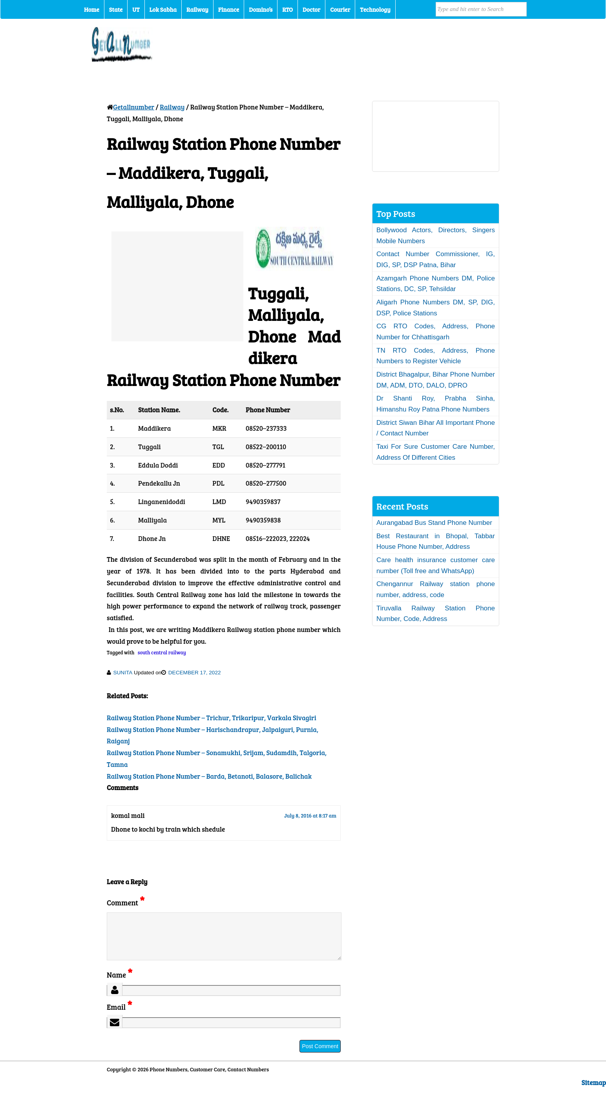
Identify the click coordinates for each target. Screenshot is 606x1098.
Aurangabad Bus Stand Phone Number (434, 522)
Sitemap (594, 1091)
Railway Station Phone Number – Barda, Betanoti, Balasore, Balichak (209, 776)
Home (91, 9)
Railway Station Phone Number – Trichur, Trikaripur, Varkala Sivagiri (211, 717)
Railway (197, 9)
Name (119, 984)
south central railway (162, 652)
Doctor (311, 9)
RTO (287, 9)
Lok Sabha (163, 9)
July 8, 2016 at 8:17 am (310, 815)
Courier (340, 9)
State (115, 9)
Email (119, 1016)
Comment (125, 902)
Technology (375, 9)
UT (135, 9)
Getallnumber (133, 106)
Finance (228, 9)
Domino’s (260, 9)
